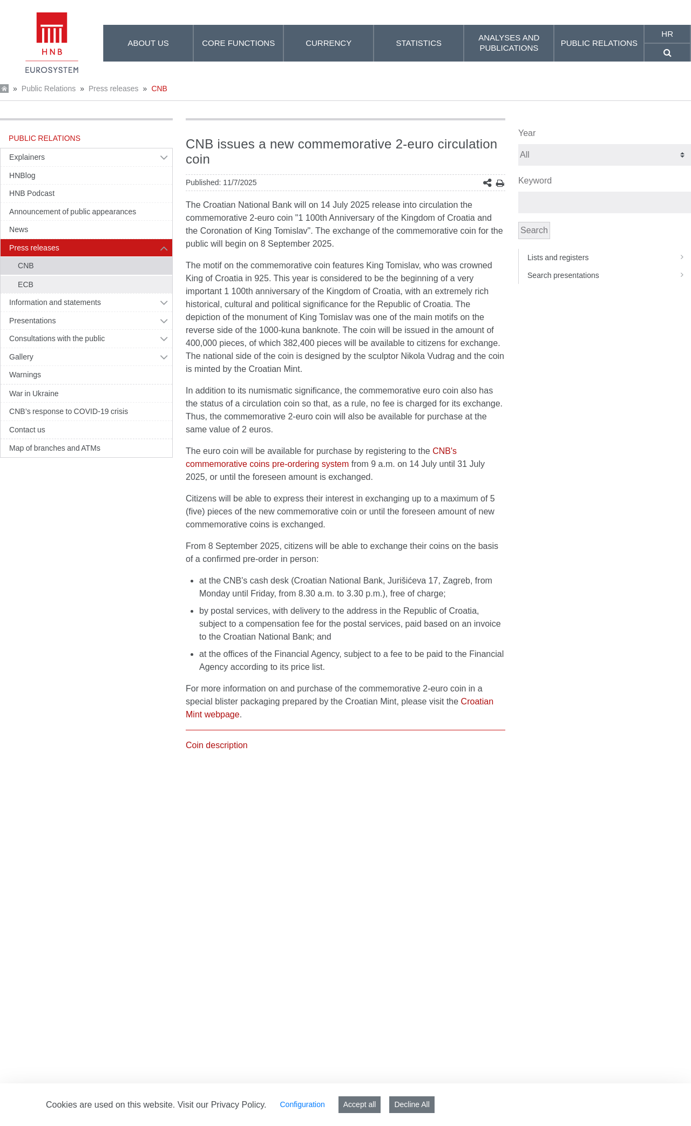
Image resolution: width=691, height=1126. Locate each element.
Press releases (114, 88)
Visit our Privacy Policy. (222, 1104)
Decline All (411, 1104)
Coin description (217, 745)
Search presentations (609, 275)
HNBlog (22, 175)
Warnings (25, 374)
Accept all (359, 1104)
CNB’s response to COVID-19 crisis (68, 411)
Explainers (27, 157)
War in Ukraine (34, 393)
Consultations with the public (57, 338)
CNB (159, 88)
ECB (25, 284)
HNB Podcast (32, 193)
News (18, 229)
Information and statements (55, 302)
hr (667, 33)
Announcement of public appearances (72, 211)
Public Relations (49, 88)
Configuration (302, 1104)
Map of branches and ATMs (54, 448)
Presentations (32, 320)
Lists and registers (609, 257)
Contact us (27, 429)
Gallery (21, 356)
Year (527, 133)
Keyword (535, 180)
